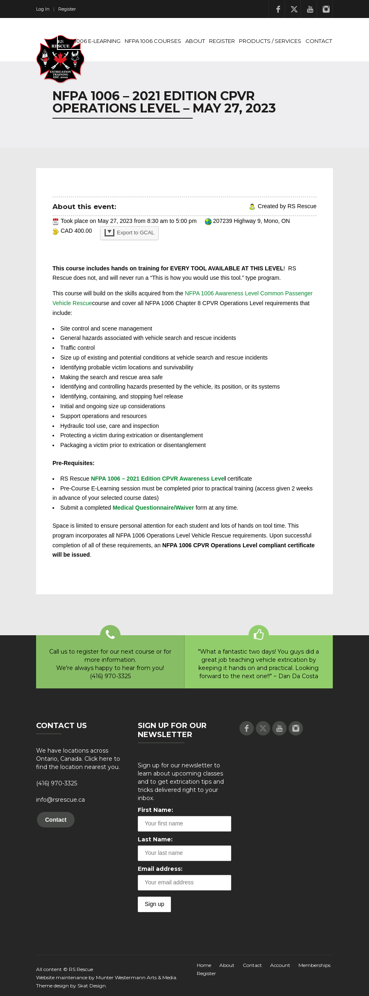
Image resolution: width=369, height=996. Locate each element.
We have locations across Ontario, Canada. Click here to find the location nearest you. (78, 759)
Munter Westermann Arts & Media (136, 977)
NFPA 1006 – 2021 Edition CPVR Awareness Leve (157, 478)
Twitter (294, 9)
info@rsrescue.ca (60, 799)
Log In (43, 9)
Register (67, 9)
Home (204, 965)
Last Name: (155, 839)
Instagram (326, 9)
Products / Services (270, 41)
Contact (318, 41)
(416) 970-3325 (56, 783)
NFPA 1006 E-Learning (90, 41)
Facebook (278, 9)
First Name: (155, 810)
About (195, 41)
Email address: (160, 868)
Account (280, 965)
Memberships (314, 965)
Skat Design (91, 986)
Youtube (310, 9)
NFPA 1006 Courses (153, 41)
